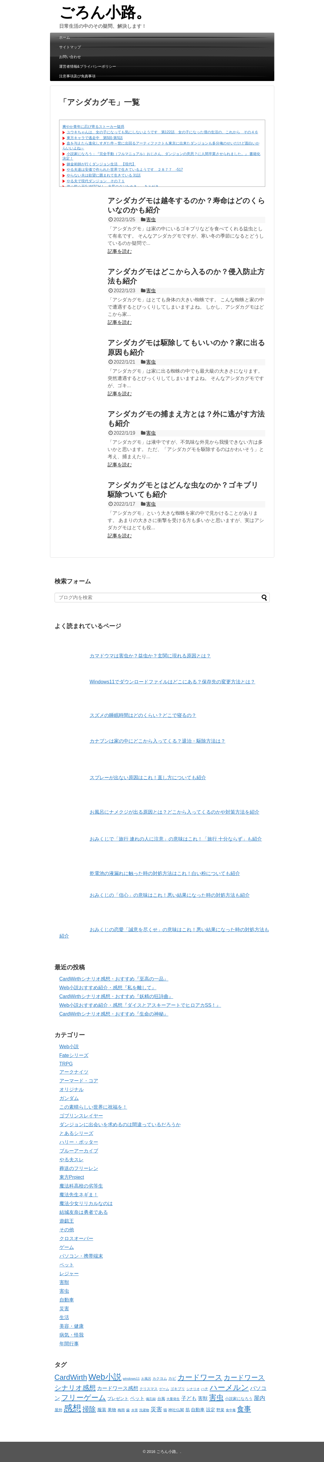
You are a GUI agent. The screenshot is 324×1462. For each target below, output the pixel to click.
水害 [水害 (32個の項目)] (134, 1410)
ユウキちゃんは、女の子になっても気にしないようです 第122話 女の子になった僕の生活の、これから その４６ (162, 132)
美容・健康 (71, 1326)
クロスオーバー (76, 1238)
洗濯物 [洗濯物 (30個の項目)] (144, 1410)
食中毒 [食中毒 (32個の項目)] (231, 1410)
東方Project (71, 1177)
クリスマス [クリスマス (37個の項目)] (148, 1389)
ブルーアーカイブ (78, 1150)
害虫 (151, 219)
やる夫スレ (71, 1159)
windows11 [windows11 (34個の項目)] (131, 1378)
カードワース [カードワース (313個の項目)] (200, 1377)
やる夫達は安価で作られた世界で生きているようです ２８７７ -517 (125, 169)
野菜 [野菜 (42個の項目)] (220, 1410)
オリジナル (71, 1089)
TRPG (66, 1063)
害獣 (64, 1282)
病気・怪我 (71, 1334)
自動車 (66, 1299)
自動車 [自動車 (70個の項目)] (198, 1409)
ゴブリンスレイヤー (81, 1115)
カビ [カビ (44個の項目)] (172, 1378)
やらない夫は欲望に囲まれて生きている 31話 (104, 175)
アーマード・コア (78, 1080)
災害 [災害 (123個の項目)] (156, 1409)
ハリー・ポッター (78, 1142)
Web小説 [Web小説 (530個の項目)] (105, 1377)
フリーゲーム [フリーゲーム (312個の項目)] (83, 1397)
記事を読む (120, 251)
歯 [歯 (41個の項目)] (128, 1410)
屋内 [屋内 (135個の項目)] (259, 1398)
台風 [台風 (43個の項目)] (161, 1399)
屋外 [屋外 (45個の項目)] (58, 1410)
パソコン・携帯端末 (81, 1256)
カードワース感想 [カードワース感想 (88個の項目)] (117, 1388)
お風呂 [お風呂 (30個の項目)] (146, 1378)
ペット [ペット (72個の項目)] (137, 1398)
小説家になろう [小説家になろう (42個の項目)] (238, 1399)
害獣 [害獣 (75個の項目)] (203, 1398)
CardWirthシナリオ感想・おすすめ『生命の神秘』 (114, 1013)
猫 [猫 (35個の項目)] (165, 1410)
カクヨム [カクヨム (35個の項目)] (159, 1378)
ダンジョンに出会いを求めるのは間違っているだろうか (120, 1124)
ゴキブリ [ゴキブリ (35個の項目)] (177, 1389)
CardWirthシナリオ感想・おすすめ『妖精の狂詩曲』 (116, 996)
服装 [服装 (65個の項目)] (101, 1409)
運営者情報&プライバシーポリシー (87, 66)
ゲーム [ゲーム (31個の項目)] (164, 1389)
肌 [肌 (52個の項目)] (187, 1410)
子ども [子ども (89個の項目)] (189, 1398)
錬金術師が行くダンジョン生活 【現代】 (101, 164)
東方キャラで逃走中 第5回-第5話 (95, 138)
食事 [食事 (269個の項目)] (244, 1409)
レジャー (69, 1273)
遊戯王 (66, 1221)
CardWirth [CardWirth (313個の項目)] (71, 1377)
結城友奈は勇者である (83, 1212)
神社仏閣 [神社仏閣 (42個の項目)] (176, 1410)
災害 (64, 1308)
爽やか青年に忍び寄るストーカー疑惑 (93, 127)
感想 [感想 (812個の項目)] (72, 1408)
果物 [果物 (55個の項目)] (112, 1409)
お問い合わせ (70, 57)
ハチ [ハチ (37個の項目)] (204, 1389)
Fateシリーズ (74, 1055)
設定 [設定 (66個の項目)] (210, 1409)
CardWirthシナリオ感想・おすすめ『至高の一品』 (114, 978)
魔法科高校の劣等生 (81, 1185)
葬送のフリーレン (78, 1168)
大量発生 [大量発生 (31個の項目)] (173, 1399)
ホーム (64, 37)
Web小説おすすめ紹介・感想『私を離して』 (108, 987)
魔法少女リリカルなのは (86, 1203)
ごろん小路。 (105, 12)
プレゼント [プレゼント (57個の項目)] (118, 1398)
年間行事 (69, 1343)
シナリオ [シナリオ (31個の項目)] (193, 1389)
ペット (66, 1264)
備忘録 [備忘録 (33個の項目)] (151, 1399)
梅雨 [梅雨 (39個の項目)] (121, 1410)
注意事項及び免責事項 (77, 76)
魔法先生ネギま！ (78, 1194)
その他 (66, 1229)
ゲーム (66, 1247)
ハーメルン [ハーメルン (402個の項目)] (229, 1387)
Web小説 (69, 1046)
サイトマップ (70, 47)
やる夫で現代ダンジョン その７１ (96, 181)
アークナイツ (74, 1072)
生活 (64, 1317)
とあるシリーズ (76, 1133)
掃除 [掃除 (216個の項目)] (89, 1409)
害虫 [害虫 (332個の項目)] (216, 1397)
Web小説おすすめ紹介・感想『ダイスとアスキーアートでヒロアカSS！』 (140, 1005)
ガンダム (69, 1098)
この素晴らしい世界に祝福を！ (93, 1107)
